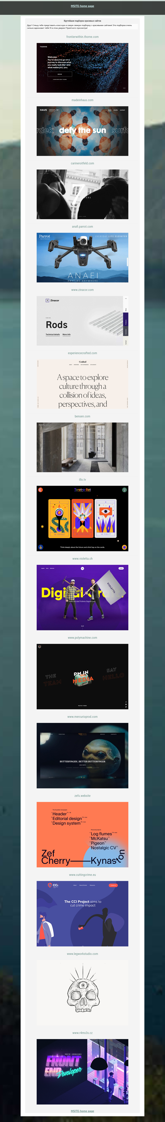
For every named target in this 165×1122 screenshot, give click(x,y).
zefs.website (82, 796)
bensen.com (82, 416)
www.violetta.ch (82, 558)
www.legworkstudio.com (82, 954)
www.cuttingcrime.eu (82, 875)
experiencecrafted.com (82, 353)
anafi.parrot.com (82, 226)
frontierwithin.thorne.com (82, 37)
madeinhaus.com (82, 100)
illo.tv (82, 479)
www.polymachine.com (82, 638)
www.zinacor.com (82, 290)
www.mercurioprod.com (82, 717)
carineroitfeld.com (82, 163)
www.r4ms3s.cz (82, 1033)
